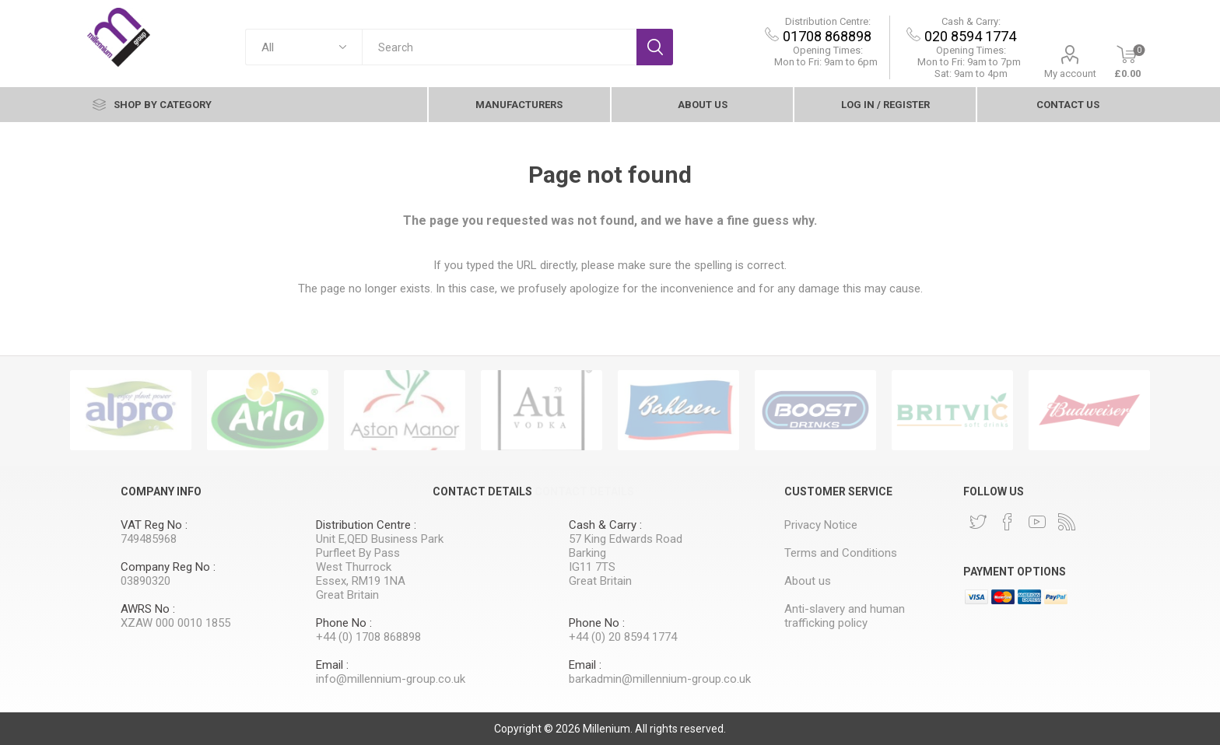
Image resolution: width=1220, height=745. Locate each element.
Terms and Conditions (840, 553)
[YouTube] (1037, 521)
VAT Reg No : (154, 525)
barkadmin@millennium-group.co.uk (660, 679)
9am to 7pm (969, 62)
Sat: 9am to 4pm (971, 73)
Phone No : (344, 623)
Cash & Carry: (971, 21)
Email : (332, 665)
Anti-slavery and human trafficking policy (844, 616)
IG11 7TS (592, 567)
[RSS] (1066, 521)
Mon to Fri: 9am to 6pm (826, 62)
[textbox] (499, 47)
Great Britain (347, 595)
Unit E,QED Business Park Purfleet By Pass (379, 546)
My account (1070, 73)
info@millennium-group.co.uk (390, 679)
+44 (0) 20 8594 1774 (623, 637)
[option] (130, 410)
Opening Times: (828, 50)
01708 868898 (827, 36)
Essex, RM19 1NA (360, 581)
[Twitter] (978, 521)
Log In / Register (885, 104)
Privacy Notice (820, 525)
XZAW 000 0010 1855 (175, 623)
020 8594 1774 (970, 36)
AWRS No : (148, 609)
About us (702, 104)
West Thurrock (353, 567)
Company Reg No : (168, 567)
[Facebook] (1007, 521)
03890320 (145, 581)
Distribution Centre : (366, 525)
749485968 (149, 539)
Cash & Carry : (605, 525)
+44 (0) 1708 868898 (368, 637)
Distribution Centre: (828, 21)
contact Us (1067, 104)
